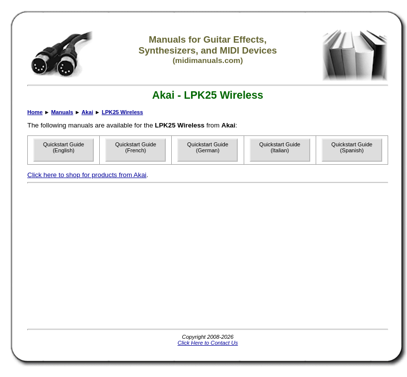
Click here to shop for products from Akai (86, 175)
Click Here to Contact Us (208, 343)
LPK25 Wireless (122, 112)
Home (35, 112)
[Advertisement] (169, 256)
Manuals (62, 112)
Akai (87, 112)
